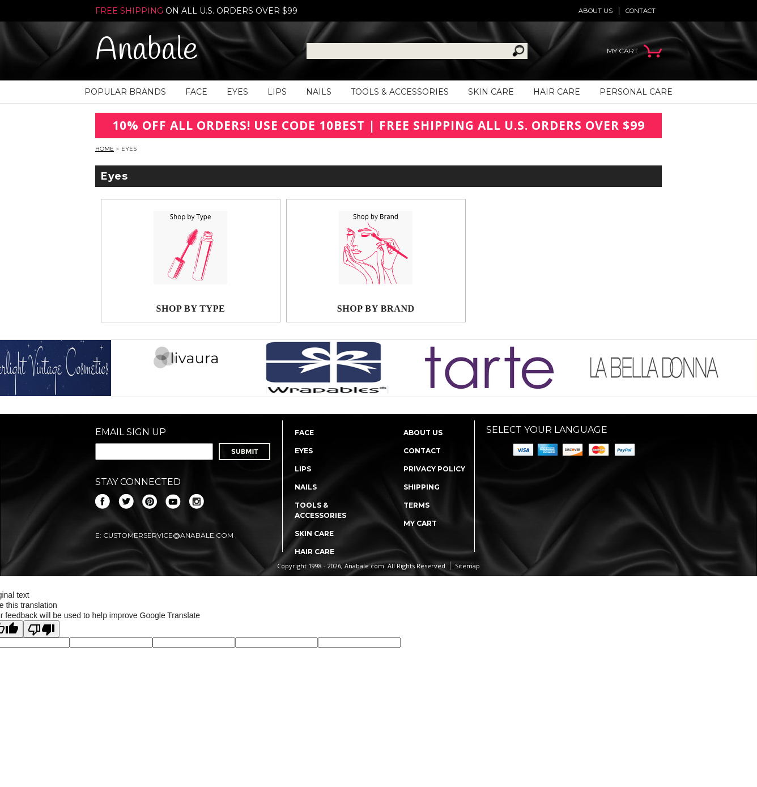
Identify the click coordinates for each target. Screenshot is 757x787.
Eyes (237, 92)
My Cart (420, 523)
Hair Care (556, 92)
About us (596, 11)
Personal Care (636, 92)
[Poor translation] (41, 628)
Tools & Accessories (400, 92)
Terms (416, 505)
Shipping (421, 487)
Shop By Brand (376, 308)
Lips (277, 92)
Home (104, 148)
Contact (641, 11)
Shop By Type (190, 308)
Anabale (146, 51)
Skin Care (491, 92)
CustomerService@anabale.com (168, 535)
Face (196, 92)
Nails (318, 92)
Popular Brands (125, 92)
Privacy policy (434, 469)
